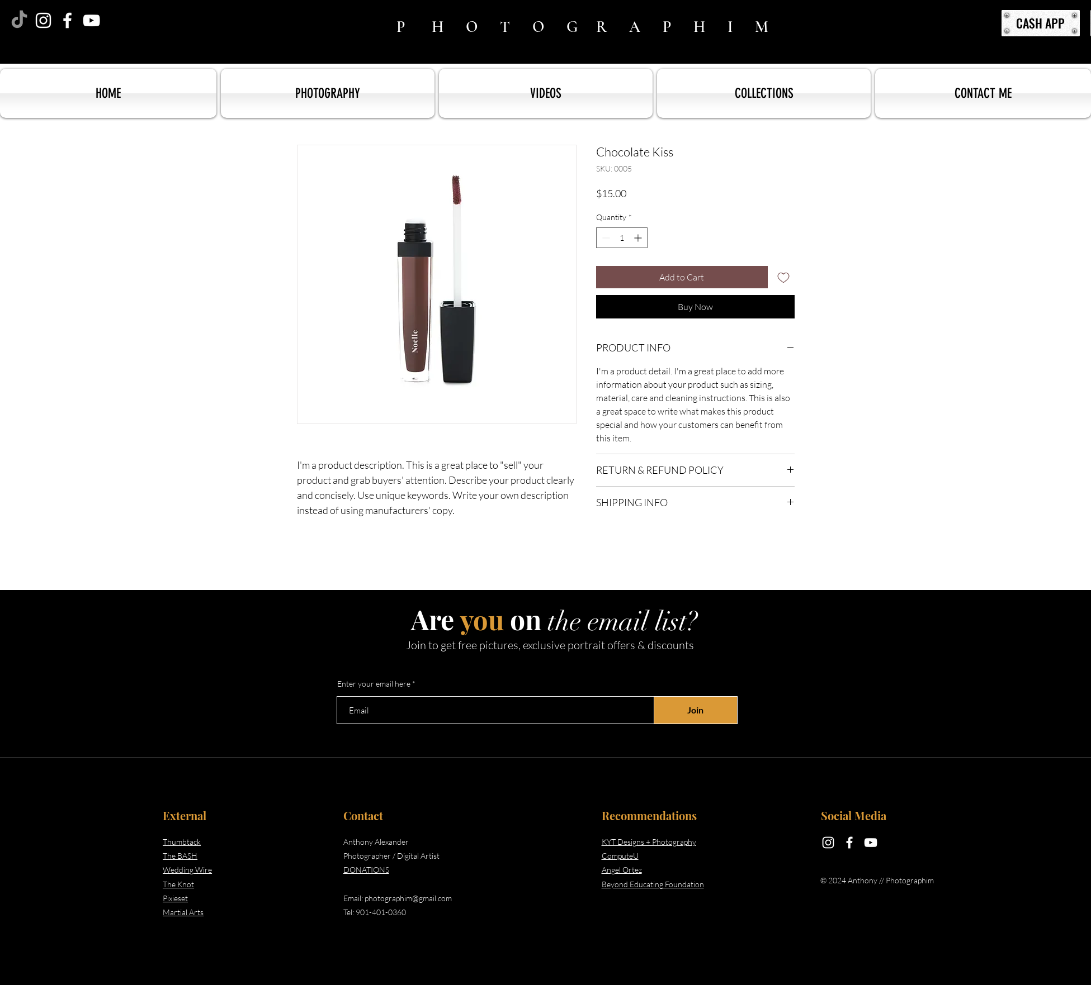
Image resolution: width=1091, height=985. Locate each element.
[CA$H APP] (1041, 23)
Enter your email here (373, 684)
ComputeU (620, 855)
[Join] (696, 710)
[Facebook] (67, 20)
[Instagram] (43, 20)
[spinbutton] (622, 238)
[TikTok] (19, 20)
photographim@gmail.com (408, 898)
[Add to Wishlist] (783, 277)
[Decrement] (605, 238)
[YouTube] (91, 20)
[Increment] (639, 238)
